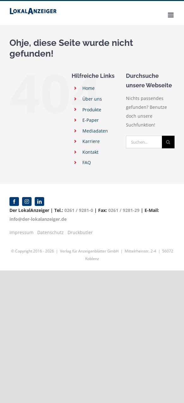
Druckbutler (80, 232)
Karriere (91, 141)
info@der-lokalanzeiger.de (38, 219)
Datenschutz (50, 232)
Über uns (92, 99)
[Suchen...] (144, 142)
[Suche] (168, 142)
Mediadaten (95, 131)
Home (88, 88)
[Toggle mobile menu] (171, 15)
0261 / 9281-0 (78, 210)
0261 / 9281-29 (123, 210)
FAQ (86, 162)
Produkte (91, 110)
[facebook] (14, 201)
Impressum (21, 232)
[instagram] (27, 201)
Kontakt (90, 152)
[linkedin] (39, 201)
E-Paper (90, 120)
